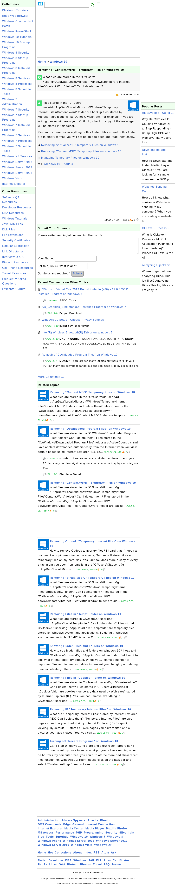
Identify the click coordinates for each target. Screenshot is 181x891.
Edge (67, 827)
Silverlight (126, 836)
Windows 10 (58, 61)
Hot (50, 856)
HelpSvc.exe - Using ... (158, 112)
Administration (49, 823)
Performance (64, 836)
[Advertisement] (18, 343)
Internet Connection (100, 827)
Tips (41, 840)
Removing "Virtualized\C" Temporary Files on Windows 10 (80, 145)
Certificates (121, 863)
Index (88, 856)
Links (53, 867)
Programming (94, 836)
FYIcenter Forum (13, 289)
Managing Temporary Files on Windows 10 (70, 157)
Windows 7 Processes (17, 140)
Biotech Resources (15, 262)
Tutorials (62, 840)
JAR (91, 863)
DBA (68, 863)
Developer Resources (17, 207)
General (78, 827)
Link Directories (13, 251)
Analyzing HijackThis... (157, 265)
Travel (97, 867)
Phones (85, 867)
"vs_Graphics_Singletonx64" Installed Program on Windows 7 (84, 310)
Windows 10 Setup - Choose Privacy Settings (73, 323)
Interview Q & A (13, 256)
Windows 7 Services (16, 135)
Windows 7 (97, 840)
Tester (42, 863)
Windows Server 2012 (17, 167)
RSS (97, 856)
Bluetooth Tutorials (15, 10)
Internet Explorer (13, 183)
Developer (56, 863)
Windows (80, 863)
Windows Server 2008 (17, 172)
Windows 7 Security (15, 109)
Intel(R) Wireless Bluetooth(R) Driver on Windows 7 (77, 335)
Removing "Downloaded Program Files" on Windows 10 (80, 358)
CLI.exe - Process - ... (157, 228)
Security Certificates (16, 240)
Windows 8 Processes (17, 83)
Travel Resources (14, 273)
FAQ (107, 867)
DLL (99, 863)
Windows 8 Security (15, 52)
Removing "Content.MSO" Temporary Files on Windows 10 (81, 151)
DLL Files (8, 229)
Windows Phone (49, 844)
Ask (113, 856)
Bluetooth (107, 823)
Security (111, 836)
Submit (77, 276)
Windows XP (103, 848)
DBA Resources (13, 212)
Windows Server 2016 (17, 161)
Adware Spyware (73, 823)
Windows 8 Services (16, 78)
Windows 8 (115, 840)
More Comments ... (51, 380)
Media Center (73, 831)
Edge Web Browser (15, 15)
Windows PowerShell (16, 31)
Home (42, 61)
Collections (63, 856)
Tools (50, 840)
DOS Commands (49, 827)
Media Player (94, 831)
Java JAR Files (12, 224)
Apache (92, 823)
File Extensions (12, 234)
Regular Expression (15, 245)
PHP (79, 836)
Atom (105, 856)
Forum (116, 867)
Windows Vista (12, 178)
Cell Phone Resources (17, 267)
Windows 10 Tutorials (17, 36)
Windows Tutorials (14, 218)
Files (107, 863)
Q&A (62, 867)
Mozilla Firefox (117, 831)
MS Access (46, 836)
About (77, 856)
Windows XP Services (17, 156)
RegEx (42, 867)
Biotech (73, 867)
